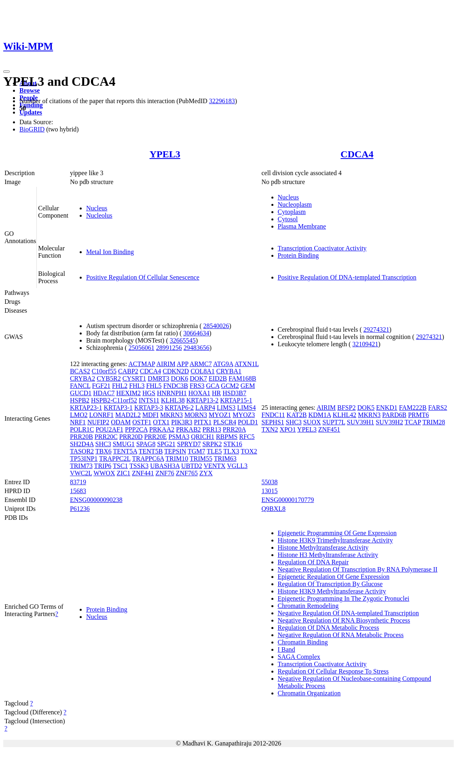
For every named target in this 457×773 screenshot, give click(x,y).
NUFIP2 (98, 422)
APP (182, 363)
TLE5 (214, 451)
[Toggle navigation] (6, 71)
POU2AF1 (109, 429)
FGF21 (101, 385)
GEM (248, 385)
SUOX (312, 422)
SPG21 (166, 444)
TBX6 (103, 451)
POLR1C (82, 429)
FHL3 (136, 385)
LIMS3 (226, 407)
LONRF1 (101, 414)
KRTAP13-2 (202, 400)
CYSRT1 (134, 378)
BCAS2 (80, 371)
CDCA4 (357, 154)
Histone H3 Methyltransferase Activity (328, 554)
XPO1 (287, 429)
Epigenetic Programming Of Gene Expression (337, 532)
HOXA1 (199, 393)
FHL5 (153, 385)
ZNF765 (187, 473)
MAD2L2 (128, 414)
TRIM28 (433, 422)
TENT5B (151, 451)
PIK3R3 (181, 422)
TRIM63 (225, 458)
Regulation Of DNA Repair (313, 562)
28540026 (216, 325)
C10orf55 (104, 371)
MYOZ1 (220, 414)
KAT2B (297, 414)
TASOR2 (82, 451)
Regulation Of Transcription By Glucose (330, 583)
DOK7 (198, 378)
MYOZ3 (244, 414)
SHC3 (103, 444)
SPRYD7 (189, 444)
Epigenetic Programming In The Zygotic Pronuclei (343, 598)
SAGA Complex (299, 656)
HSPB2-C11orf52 (114, 400)
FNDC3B (175, 385)
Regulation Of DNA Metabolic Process (328, 627)
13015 (270, 490)
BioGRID (31, 129)
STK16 (232, 444)
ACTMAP (141, 363)
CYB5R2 (109, 378)
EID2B (218, 378)
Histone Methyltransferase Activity (323, 547)
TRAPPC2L (115, 458)
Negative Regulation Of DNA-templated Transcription (348, 613)
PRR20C (106, 436)
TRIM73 (81, 465)
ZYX (206, 473)
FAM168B (242, 378)
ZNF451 (329, 429)
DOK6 (179, 378)
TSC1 (120, 465)
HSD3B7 (234, 393)
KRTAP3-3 (148, 407)
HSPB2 (79, 400)
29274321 (376, 329)
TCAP (412, 422)
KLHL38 (173, 400)
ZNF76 (164, 473)
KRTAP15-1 (236, 400)
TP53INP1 (83, 458)
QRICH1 (202, 436)
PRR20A (234, 429)
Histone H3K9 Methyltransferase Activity (332, 591)
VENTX (214, 465)
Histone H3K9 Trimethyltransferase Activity (335, 540)
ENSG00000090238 (96, 499)
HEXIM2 (128, 393)
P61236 (80, 508)
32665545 (183, 340)
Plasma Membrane (302, 226)
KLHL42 (344, 414)
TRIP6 (103, 465)
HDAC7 (103, 393)
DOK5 (365, 407)
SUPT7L (333, 422)
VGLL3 (237, 465)
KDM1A (319, 414)
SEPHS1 (273, 422)
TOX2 (249, 451)
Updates (30, 112)
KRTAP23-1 (86, 407)
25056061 (141, 347)
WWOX (104, 473)
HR (216, 393)
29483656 (196, 347)
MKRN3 (171, 414)
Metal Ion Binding (110, 251)
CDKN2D (176, 371)
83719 (78, 482)
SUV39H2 (389, 422)
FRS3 (197, 385)
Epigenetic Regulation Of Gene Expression (333, 576)
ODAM (121, 422)
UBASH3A (165, 465)
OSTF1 (141, 422)
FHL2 (119, 385)
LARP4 (205, 407)
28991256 (169, 347)
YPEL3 (165, 154)
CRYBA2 (82, 378)
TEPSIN (175, 451)
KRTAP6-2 (179, 407)
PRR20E (155, 436)
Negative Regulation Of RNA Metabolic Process (341, 634)
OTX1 (161, 422)
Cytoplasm (292, 211)
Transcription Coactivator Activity (322, 248)
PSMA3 (179, 436)
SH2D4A (82, 444)
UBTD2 (191, 465)
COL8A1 (202, 371)
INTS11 (149, 400)
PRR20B (81, 436)
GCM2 (230, 385)
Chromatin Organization (309, 693)
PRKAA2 (161, 429)
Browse (29, 90)
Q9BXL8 (274, 508)
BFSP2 (346, 407)
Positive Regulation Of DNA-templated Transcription (347, 277)
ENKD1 (386, 407)
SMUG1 (124, 444)
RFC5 (246, 436)
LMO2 (79, 414)
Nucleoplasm (295, 204)
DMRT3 (158, 378)
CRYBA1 (228, 371)
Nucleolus (99, 215)
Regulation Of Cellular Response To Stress (333, 671)
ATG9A (223, 363)
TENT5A (125, 451)
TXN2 (270, 429)
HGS (148, 393)
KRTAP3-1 (118, 407)
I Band (286, 649)
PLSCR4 (224, 422)
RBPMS (226, 436)
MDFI (150, 414)
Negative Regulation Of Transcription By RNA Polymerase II (358, 569)
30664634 (196, 333)
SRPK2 (212, 444)
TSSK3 (138, 465)
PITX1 (203, 422)
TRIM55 (201, 458)
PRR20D (131, 436)
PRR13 (212, 429)
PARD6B (394, 414)
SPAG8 (145, 444)
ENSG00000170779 (288, 499)
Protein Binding (298, 255)
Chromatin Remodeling (308, 605)
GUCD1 (80, 393)
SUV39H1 (360, 422)
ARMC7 (201, 363)
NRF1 (78, 422)
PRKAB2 (188, 429)
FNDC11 (273, 414)
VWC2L (81, 473)
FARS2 (437, 407)
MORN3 (195, 414)
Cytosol (288, 219)
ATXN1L (247, 363)
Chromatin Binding (303, 642)
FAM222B (413, 407)
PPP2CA (136, 429)
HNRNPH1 (172, 393)
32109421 (365, 344)
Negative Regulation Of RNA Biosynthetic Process (344, 620)
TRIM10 (176, 458)
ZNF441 (143, 473)
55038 (270, 482)
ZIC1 (123, 473)
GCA (212, 385)
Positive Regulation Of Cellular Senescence (142, 277)
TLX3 (231, 451)
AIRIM (166, 363)
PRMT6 (418, 414)
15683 (78, 490)
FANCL (80, 385)
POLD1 (248, 422)
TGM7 (196, 451)
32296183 (222, 100)
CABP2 (128, 371)
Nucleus (96, 208)
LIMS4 (246, 407)
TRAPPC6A (148, 458)
